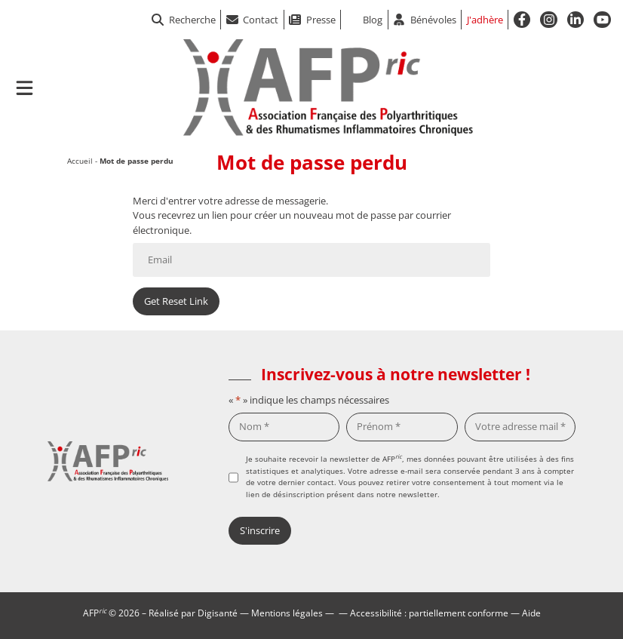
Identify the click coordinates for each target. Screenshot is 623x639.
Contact (260, 19)
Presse (321, 19)
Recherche (184, 19)
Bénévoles (433, 19)
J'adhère (485, 19)
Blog (372, 19)
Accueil (80, 160)
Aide (531, 613)
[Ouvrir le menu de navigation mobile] (24, 87)
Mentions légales (287, 613)
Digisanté (218, 613)
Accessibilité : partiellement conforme (429, 613)
